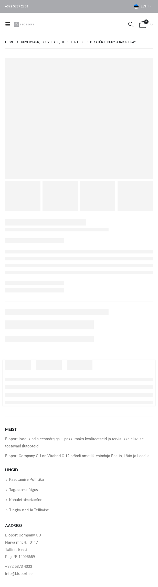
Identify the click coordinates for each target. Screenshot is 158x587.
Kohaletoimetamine (25, 499)
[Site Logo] (24, 24)
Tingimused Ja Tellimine (29, 509)
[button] (9, 24)
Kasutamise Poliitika (26, 479)
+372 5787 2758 (16, 6)
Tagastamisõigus (23, 489)
